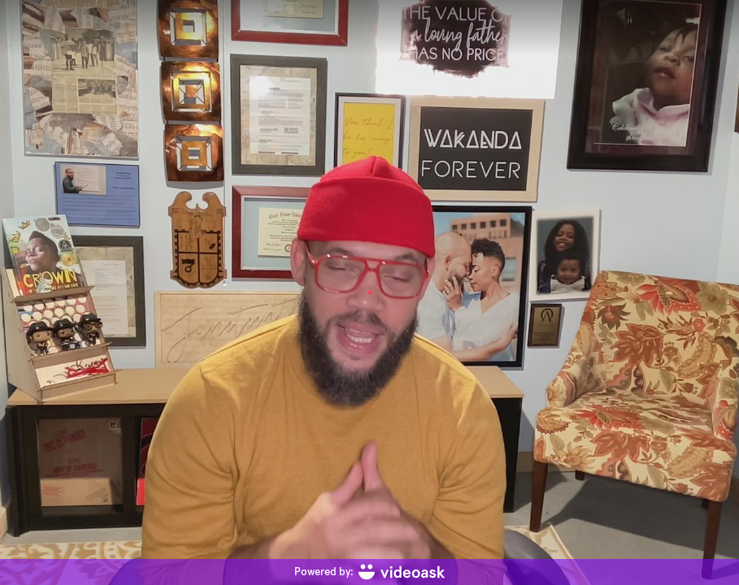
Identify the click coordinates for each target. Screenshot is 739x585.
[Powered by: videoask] (369, 572)
